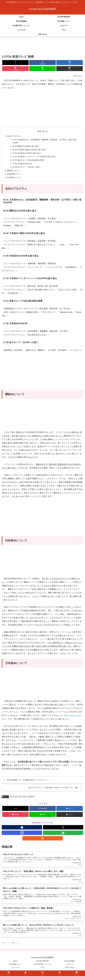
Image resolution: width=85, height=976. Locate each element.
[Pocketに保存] (15, 68)
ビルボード (69, 966)
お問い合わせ (69, 969)
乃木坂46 (14, 798)
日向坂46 (23, 798)
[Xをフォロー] (63, 828)
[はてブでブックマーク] (69, 62)
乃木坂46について (14, 179)
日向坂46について (14, 175)
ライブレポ (15, 969)
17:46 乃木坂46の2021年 (22, 164)
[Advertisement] (42, 46)
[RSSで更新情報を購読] (42, 839)
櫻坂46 (31, 798)
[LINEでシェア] (42, 68)
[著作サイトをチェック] (22, 828)
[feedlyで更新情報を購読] (63, 834)
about (15, 962)
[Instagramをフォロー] (22, 834)
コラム (5, 798)
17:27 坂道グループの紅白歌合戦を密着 (28, 161)
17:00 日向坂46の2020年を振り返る (27, 154)
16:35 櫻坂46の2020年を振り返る (26, 147)
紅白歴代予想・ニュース (42, 966)
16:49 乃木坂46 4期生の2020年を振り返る (29, 150)
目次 (39, 131)
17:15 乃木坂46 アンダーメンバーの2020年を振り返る (34, 157)
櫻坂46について (13, 171)
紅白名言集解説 (69, 962)
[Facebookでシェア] (42, 62)
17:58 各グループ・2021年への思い (27, 168)
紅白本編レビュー (15, 966)
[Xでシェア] (15, 62)
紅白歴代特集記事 (42, 962)
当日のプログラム (14, 136)
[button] (69, 68)
